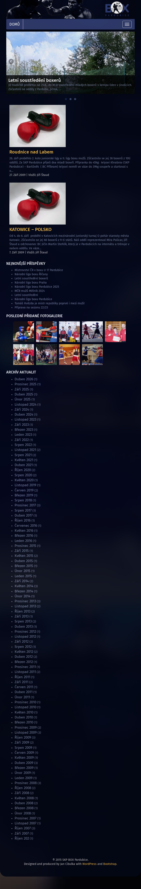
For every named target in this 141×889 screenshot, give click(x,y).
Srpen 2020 (23, 475)
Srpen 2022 (23, 445)
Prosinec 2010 (25, 702)
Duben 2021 (24, 465)
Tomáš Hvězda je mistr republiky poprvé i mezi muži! (49, 303)
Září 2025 (22, 389)
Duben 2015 (24, 561)
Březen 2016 (24, 535)
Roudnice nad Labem (31, 152)
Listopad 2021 (25, 450)
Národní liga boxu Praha (31, 282)
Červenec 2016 (26, 525)
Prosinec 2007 (26, 818)
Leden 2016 (23, 541)
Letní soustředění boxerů (31, 278)
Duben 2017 (24, 515)
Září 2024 (22, 409)
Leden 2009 (24, 778)
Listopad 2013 (25, 606)
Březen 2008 (24, 808)
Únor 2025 (23, 399)
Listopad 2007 (26, 823)
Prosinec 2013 (25, 601)
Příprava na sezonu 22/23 (31, 307)
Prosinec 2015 (25, 546)
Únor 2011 (22, 697)
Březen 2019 (24, 495)
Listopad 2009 (26, 732)
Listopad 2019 (25, 485)
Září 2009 (22, 742)
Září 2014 (22, 581)
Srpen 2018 (23, 500)
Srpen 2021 (23, 455)
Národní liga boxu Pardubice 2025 (37, 287)
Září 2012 (22, 641)
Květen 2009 (24, 757)
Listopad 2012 (25, 636)
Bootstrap (109, 864)
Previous (11, 62)
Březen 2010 (24, 722)
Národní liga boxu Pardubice (33, 299)
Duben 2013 (24, 626)
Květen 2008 (24, 798)
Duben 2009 (24, 763)
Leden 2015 (23, 576)
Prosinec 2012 (25, 631)
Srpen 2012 (23, 647)
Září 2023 (22, 424)
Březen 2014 (24, 591)
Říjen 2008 (23, 788)
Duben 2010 (24, 717)
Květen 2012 (24, 652)
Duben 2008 (24, 803)
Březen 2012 (24, 662)
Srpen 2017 (23, 510)
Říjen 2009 (23, 737)
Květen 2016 (24, 530)
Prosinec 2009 (26, 727)
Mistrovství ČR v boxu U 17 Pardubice (39, 270)
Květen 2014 (24, 586)
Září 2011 (21, 682)
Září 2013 (22, 616)
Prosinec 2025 (26, 384)
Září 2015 (22, 551)
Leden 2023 (23, 434)
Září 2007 (22, 833)
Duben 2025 (24, 394)
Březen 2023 (24, 429)
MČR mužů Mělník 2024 (30, 291)
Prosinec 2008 (26, 783)
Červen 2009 (24, 752)
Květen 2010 (24, 712)
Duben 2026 (24, 379)
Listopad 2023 (25, 419)
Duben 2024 (24, 414)
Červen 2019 (24, 490)
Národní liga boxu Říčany (31, 274)
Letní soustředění (26, 295)
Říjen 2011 (22, 677)
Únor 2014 (22, 596)
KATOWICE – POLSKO (30, 229)
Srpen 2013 (23, 621)
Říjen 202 (22, 838)
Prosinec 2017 (25, 505)
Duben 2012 (24, 656)
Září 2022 (22, 440)
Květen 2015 (24, 556)
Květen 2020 (24, 480)
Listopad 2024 (26, 404)
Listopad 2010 (25, 707)
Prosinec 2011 (25, 667)
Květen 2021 (24, 460)
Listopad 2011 (25, 672)
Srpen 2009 (23, 747)
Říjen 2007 (23, 828)
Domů (14, 24)
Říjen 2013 (22, 611)
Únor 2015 (22, 571)
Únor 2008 (23, 813)
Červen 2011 (24, 687)
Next (129, 62)
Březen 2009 (24, 768)
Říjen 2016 (23, 520)
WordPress (89, 864)
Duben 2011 (24, 692)
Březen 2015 (24, 566)
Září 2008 (22, 793)
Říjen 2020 (23, 470)
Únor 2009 (23, 773)
